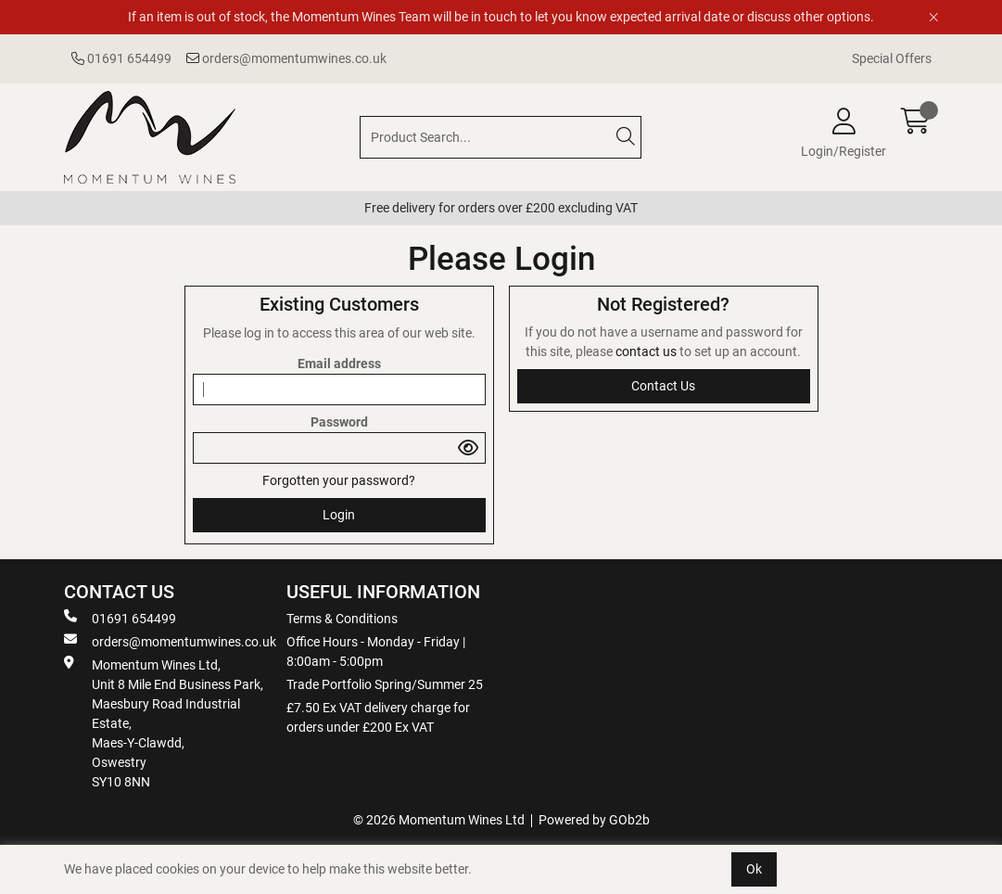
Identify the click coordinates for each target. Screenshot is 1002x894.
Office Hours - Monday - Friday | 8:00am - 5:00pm (375, 651)
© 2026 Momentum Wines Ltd (439, 819)
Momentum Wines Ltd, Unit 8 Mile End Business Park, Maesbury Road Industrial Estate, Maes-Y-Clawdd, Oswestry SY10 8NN (163, 722)
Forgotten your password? (338, 480)
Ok (754, 869)
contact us (647, 351)
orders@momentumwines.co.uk (286, 58)
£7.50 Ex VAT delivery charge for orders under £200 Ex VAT (378, 717)
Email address (339, 363)
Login (339, 514)
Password (339, 422)
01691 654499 (121, 58)
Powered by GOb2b (594, 819)
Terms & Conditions (342, 618)
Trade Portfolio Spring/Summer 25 (384, 684)
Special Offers (892, 58)
